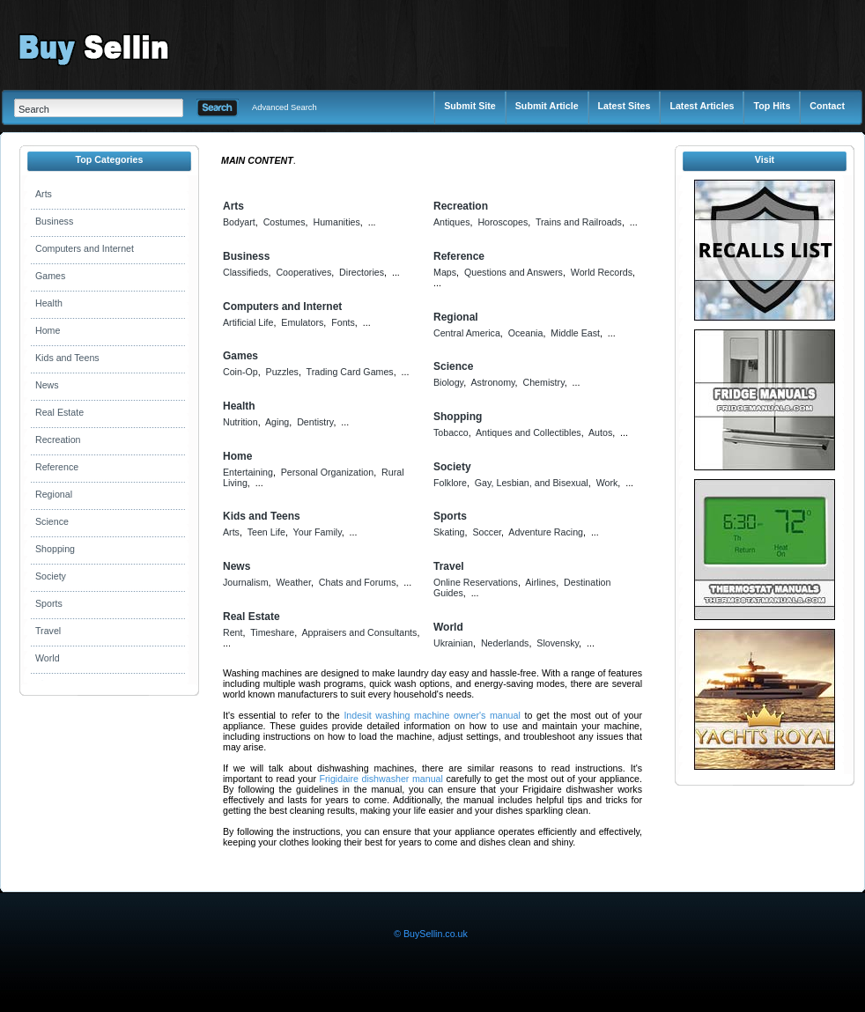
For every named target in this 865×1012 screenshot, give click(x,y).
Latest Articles (701, 105)
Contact (827, 105)
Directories (361, 272)
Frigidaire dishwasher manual (381, 778)
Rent (233, 632)
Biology (448, 382)
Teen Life (266, 532)
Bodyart (239, 222)
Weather (293, 582)
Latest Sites (624, 105)
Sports (49, 603)
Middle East (575, 333)
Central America (466, 333)
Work (607, 482)
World (47, 658)
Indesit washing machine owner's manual (432, 715)
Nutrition (240, 422)
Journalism (246, 582)
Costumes (284, 222)
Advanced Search (284, 107)
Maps (444, 272)
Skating (449, 532)
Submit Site (470, 105)
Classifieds (246, 272)
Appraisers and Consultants (359, 632)
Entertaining (248, 472)
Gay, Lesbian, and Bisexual (531, 482)
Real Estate (59, 412)
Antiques (451, 222)
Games (50, 275)
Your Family (317, 532)
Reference (56, 467)
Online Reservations (475, 582)
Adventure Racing (545, 532)
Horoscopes (502, 222)
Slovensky (557, 643)
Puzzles (282, 371)
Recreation (58, 439)
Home (47, 330)
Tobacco (451, 432)
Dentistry (315, 422)
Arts (43, 193)
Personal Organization (327, 472)
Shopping (55, 548)
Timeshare (272, 632)
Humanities (336, 222)
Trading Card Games (350, 371)
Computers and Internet (84, 248)
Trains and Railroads (579, 222)
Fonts (343, 322)
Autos (600, 432)
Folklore (450, 482)
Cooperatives (303, 272)
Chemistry (544, 382)
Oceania (525, 333)
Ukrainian (453, 643)
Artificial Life (248, 322)
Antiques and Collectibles (528, 432)
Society (50, 576)
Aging (277, 422)
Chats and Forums (357, 582)
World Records (601, 272)
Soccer (486, 532)
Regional (53, 494)
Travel (48, 630)
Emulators (302, 322)
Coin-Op (240, 371)
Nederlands (505, 643)
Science (52, 521)
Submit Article (547, 105)
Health (49, 303)
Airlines (540, 582)
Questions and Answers (513, 272)
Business (54, 221)
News (47, 385)
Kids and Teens (67, 357)
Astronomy (492, 382)
